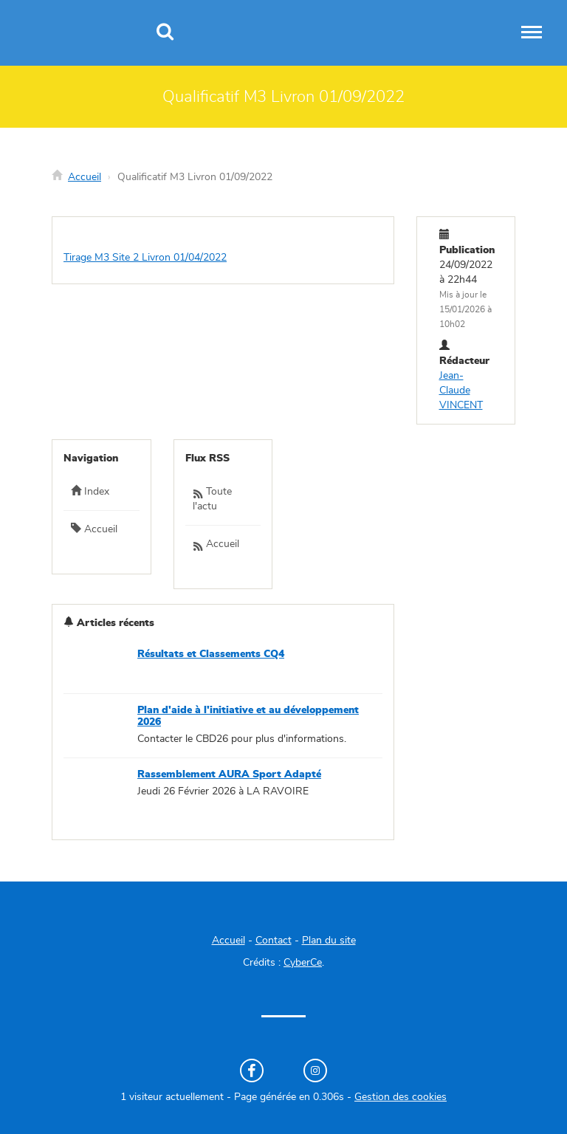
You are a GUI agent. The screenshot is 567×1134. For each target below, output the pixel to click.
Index (90, 491)
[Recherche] (165, 33)
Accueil (84, 177)
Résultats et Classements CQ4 (210, 654)
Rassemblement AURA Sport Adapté (229, 774)
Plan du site (329, 940)
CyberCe (303, 963)
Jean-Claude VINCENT (461, 390)
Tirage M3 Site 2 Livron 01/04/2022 (145, 257)
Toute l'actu (212, 499)
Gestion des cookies (400, 1097)
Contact (273, 940)
